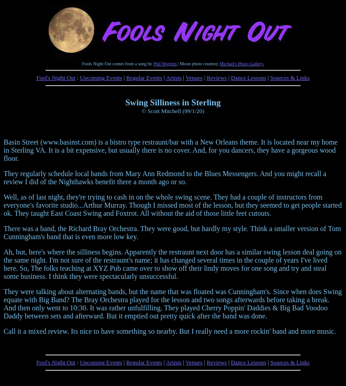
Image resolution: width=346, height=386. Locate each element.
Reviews (217, 77)
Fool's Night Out (56, 77)
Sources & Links (290, 77)
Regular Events (144, 77)
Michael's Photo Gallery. (241, 63)
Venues (194, 77)
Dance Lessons (248, 77)
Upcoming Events (101, 77)
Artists (174, 77)
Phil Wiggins (165, 63)
